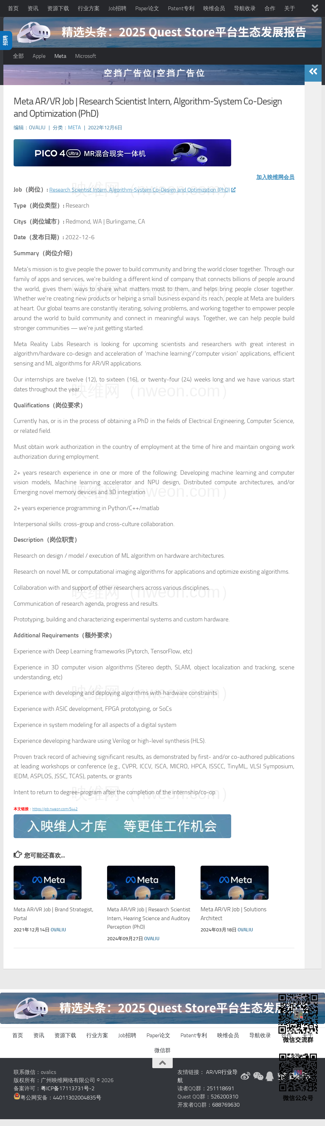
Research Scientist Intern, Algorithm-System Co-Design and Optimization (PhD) (153, 196)
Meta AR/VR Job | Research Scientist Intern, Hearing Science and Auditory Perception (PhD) (146, 925)
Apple (39, 56)
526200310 (224, 1103)
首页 (13, 8)
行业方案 (89, 8)
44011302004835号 (77, 1104)
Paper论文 (147, 8)
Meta (60, 56)
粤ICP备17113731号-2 (68, 1095)
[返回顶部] (162, 1070)
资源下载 (58, 8)
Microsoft (85, 56)
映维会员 (214, 8)
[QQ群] (270, 1083)
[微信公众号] (257, 1083)
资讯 (33, 8)
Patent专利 (181, 8)
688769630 (226, 1111)
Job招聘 (117, 8)
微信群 (162, 1057)
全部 (18, 56)
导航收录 (245, 8)
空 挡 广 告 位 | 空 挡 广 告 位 (154, 80)
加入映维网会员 (273, 183)
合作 (269, 8)
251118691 (220, 1095)
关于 (289, 8)
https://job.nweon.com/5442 (55, 816)
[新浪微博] (245, 1083)
